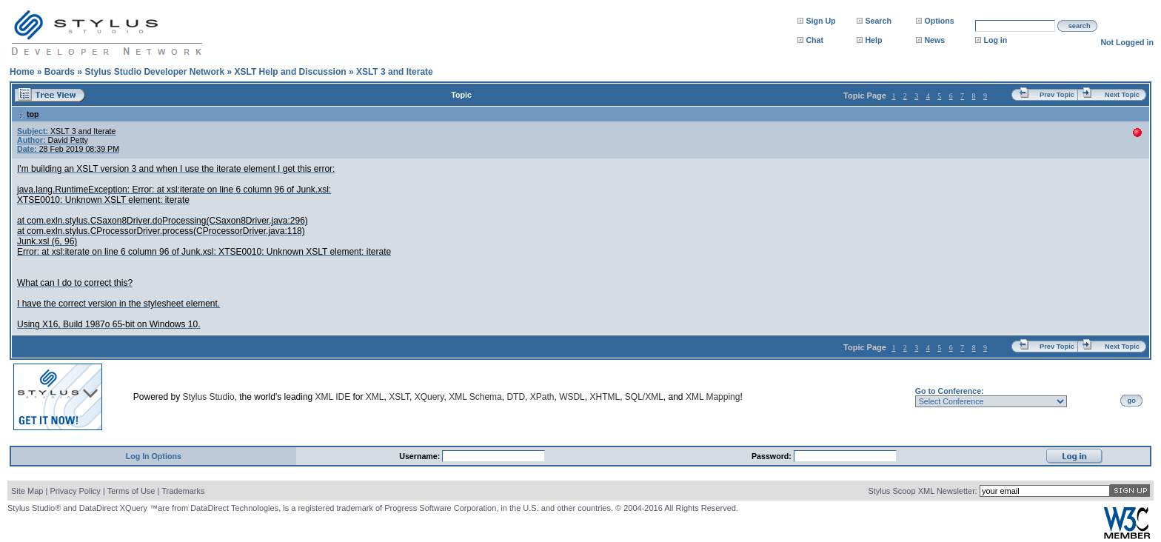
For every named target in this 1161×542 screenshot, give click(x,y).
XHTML (604, 397)
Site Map (27, 490)
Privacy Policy (75, 490)
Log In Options (153, 456)
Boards (59, 72)
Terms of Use (131, 490)
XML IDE (333, 397)
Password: (773, 456)
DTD (515, 397)
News (934, 40)
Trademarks (182, 490)
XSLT (399, 397)
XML (375, 397)
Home (22, 72)
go (1132, 400)
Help (873, 40)
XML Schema (475, 397)
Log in (995, 40)
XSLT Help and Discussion (290, 72)
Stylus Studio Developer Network (154, 72)
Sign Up (820, 20)
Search (878, 20)
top (28, 114)
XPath (542, 397)
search (1079, 26)
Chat (814, 40)
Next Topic (1122, 94)
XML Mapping (713, 397)
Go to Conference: (949, 391)
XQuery (429, 397)
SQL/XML (644, 397)
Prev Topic (1057, 94)
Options (939, 20)
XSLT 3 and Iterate (394, 72)
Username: (420, 456)
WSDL (572, 397)
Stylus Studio (209, 397)
